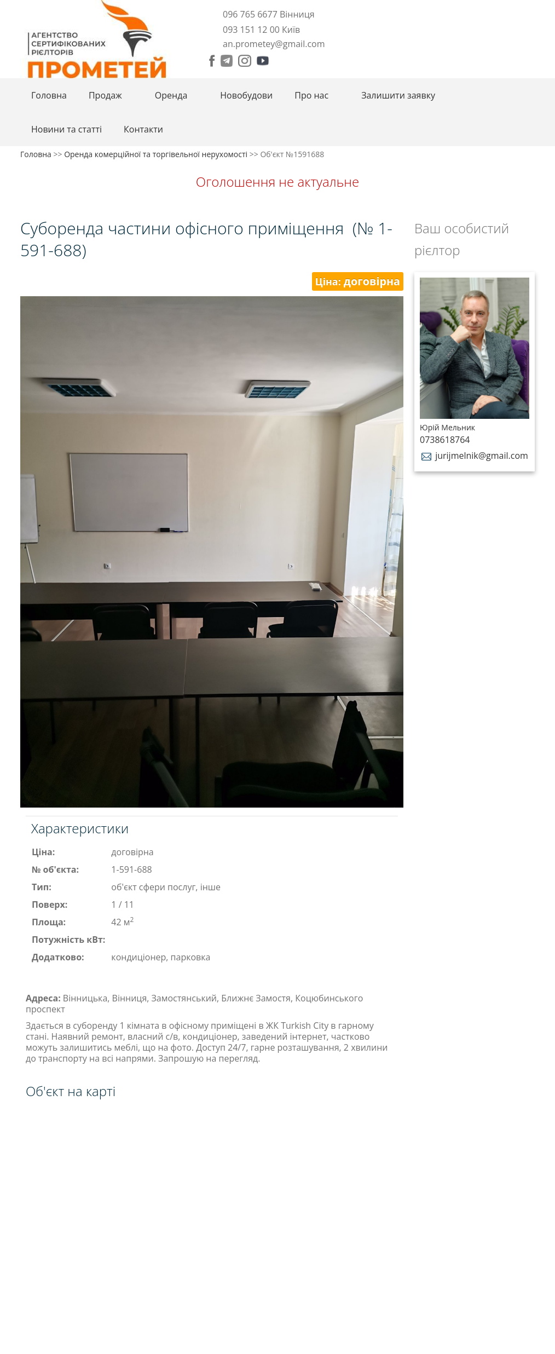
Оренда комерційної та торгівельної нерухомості (155, 154)
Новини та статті (66, 129)
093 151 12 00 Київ (261, 30)
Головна (49, 95)
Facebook (212, 61)
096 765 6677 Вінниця (269, 14)
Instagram (244, 61)
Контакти (143, 129)
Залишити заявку (398, 95)
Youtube (263, 61)
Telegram (227, 61)
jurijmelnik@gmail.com (474, 456)
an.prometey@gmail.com (274, 44)
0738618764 (445, 440)
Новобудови (246, 95)
